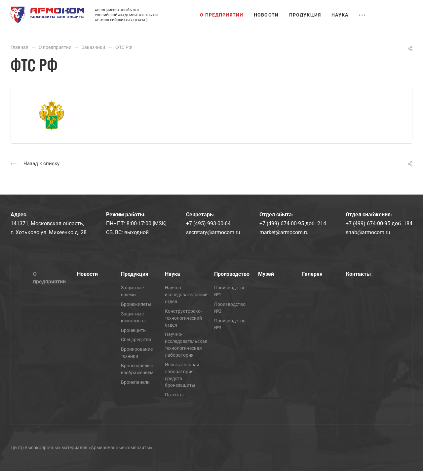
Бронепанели (135, 382)
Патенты (174, 394)
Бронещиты (134, 330)
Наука (172, 274)
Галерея (312, 274)
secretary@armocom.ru (213, 232)
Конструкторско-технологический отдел (183, 318)
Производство (232, 274)
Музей (266, 274)
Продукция (134, 274)
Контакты (358, 274)
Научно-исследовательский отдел (186, 294)
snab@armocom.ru (368, 232)
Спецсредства (136, 339)
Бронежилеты (136, 304)
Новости (87, 274)
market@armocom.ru (284, 232)
